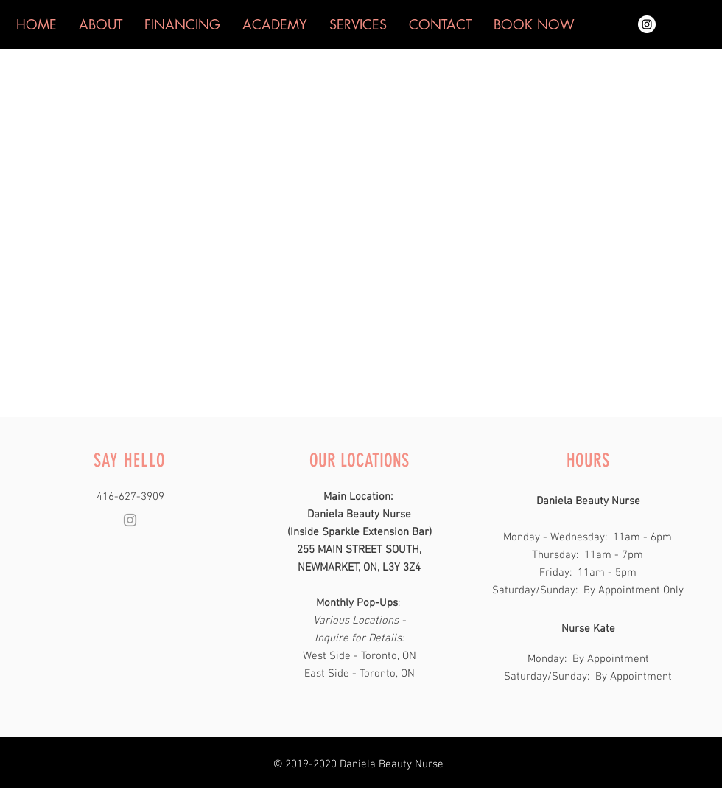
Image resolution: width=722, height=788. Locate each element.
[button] (534, 24)
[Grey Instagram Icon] (130, 520)
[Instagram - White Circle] (647, 24)
